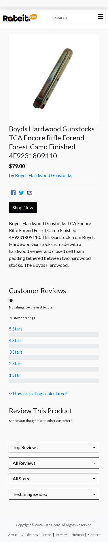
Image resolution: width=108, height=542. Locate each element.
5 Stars (15, 328)
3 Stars (15, 351)
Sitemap (77, 534)
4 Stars (15, 340)
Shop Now (23, 207)
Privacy (61, 534)
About (12, 534)
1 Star (14, 375)
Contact (94, 534)
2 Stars (15, 363)
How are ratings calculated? (40, 393)
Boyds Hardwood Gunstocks (43, 175)
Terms (46, 534)
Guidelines (30, 534)
